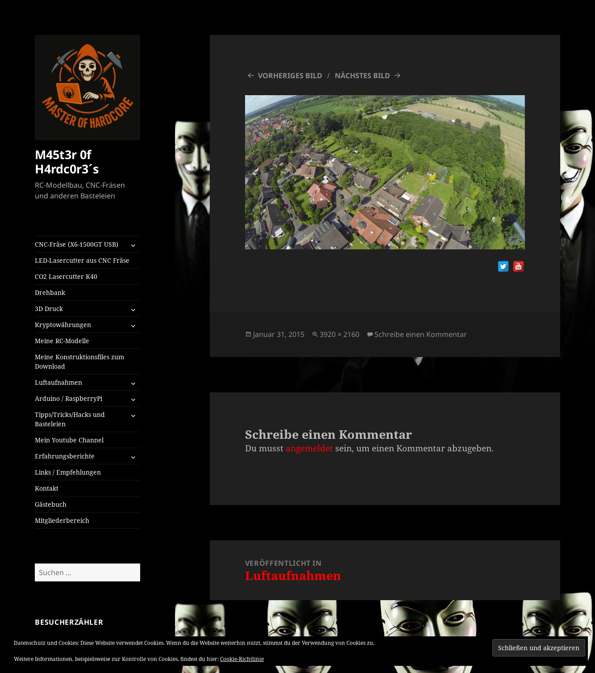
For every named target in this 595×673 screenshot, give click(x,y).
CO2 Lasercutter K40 (66, 276)
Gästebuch (51, 504)
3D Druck (49, 308)
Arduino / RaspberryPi (68, 398)
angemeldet (309, 448)
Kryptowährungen (63, 324)
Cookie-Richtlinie (242, 659)
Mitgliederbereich (62, 520)
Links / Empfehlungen (68, 472)
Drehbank (50, 292)
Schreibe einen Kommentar (420, 334)
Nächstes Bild (362, 75)
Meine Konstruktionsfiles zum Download (79, 361)
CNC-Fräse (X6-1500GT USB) (76, 244)
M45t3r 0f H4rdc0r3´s (67, 161)
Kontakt (46, 488)
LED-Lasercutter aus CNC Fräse (82, 260)
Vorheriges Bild (290, 75)
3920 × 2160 (339, 334)
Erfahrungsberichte (65, 456)
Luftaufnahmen (58, 382)
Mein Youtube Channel (69, 440)
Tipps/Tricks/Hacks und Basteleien (70, 419)
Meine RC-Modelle (62, 340)
